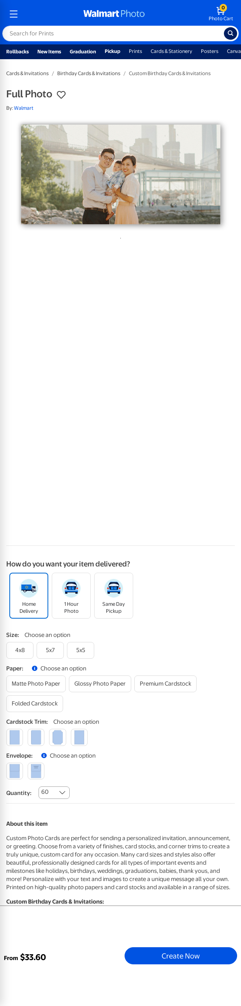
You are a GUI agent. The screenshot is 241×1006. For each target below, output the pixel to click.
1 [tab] (119, 237)
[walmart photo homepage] (114, 14)
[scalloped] (79, 737)
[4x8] (19, 650)
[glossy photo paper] (100, 683)
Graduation (83, 52)
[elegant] (57, 737)
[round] (36, 737)
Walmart (23, 108)
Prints (135, 51)
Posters (209, 51)
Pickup (112, 51)
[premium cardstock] (165, 683)
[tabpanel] (120, 174)
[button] (61, 95)
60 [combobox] (45, 791)
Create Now (181, 955)
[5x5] (80, 650)
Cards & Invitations (27, 73)
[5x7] (50, 650)
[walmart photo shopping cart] (221, 14)
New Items (49, 52)
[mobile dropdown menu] (13, 14)
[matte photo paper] (36, 683)
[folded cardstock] (34, 703)
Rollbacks (17, 52)
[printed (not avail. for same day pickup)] (36, 771)
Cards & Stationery (171, 51)
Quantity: (19, 793)
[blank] (14, 771)
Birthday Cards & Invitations (88, 73)
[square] (14, 737)
